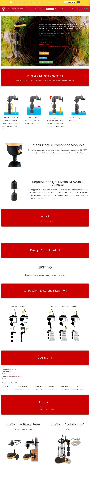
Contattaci (79, 8)
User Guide (43, 57)
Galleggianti (50, 8)
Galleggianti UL (59, 8)
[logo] (12, 9)
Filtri (66, 8)
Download (72, 8)
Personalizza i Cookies (70, 2)
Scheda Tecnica (44, 53)
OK (78, 2)
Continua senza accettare (45, 3)
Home (36, 8)
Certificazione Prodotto (46, 62)
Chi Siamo (42, 8)
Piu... (62, 2)
